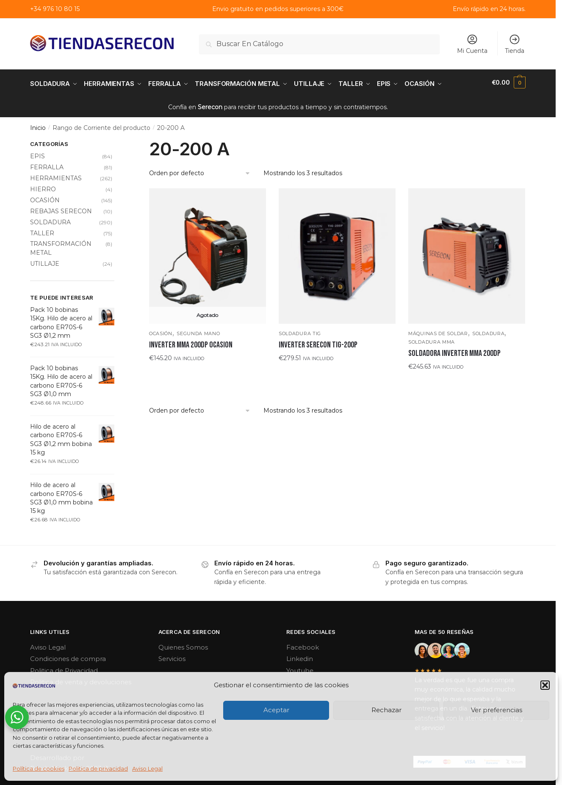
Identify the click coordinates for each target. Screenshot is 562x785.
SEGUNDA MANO (198, 331)
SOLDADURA (488, 331)
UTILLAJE (44, 261)
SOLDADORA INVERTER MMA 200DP (454, 351)
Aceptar (276, 710)
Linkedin (299, 657)
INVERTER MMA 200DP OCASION (191, 343)
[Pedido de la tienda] (200, 171)
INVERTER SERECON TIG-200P (318, 343)
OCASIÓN (160, 331)
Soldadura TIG (300, 331)
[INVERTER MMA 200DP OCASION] (207, 253)
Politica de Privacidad (64, 668)
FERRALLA (47, 165)
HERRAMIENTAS (56, 176)
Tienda (514, 44)
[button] (545, 685)
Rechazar (386, 710)
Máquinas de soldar (438, 331)
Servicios (171, 657)
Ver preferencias (496, 710)
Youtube (299, 668)
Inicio (38, 125)
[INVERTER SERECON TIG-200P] (337, 253)
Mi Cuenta (472, 44)
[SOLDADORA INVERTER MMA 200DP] (466, 253)
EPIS (37, 154)
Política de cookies (38, 768)
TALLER (42, 230)
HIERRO (43, 187)
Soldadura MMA (431, 340)
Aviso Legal (147, 768)
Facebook (302, 645)
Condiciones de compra (68, 657)
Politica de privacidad (98, 768)
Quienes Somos (183, 645)
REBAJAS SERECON (61, 209)
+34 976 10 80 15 (55, 9)
